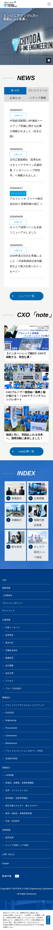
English (5, 863)
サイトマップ (8, 611)
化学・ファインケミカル (16, 790)
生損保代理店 (11, 758)
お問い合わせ (8, 854)
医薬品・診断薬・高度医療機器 (19, 783)
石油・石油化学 (12, 821)
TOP (4, 580)
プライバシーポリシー (12, 603)
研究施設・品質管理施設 (16, 798)
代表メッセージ (12, 627)
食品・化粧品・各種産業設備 (18, 813)
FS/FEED (9, 713)
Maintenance (11, 743)
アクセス (9, 681)
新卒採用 (9, 837)
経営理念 (9, 635)
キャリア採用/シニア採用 (16, 845)
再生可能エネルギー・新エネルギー (21, 806)
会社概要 (9, 665)
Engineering (10, 720)
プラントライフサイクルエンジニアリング (24, 705)
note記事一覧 (26, 451)
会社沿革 (9, 673)
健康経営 (9, 658)
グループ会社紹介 (13, 688)
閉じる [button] (48, 920)
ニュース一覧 (26, 295)
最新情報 (6, 588)
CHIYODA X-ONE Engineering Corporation (32, 888)
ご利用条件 (7, 595)
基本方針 (9, 643)
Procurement (11, 728)
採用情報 (6, 830)
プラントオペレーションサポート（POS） (24, 751)
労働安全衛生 (11, 650)
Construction (11, 735)
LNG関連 (9, 775)
